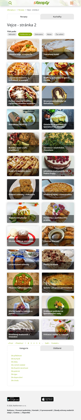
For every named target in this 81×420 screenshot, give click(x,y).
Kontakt (35, 410)
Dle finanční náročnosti (19, 368)
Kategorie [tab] (24, 348)
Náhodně (12, 34)
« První (10, 343)
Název (49, 34)
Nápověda (26, 413)
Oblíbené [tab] (57, 348)
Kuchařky (57, 16)
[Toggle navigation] (71, 3)
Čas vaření (59, 34)
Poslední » (55, 343)
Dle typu (14, 374)
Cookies (16, 413)
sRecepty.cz (11, 10)
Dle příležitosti (16, 356)
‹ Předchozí (19, 343)
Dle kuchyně (15, 359)
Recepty (21, 10)
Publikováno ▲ (25, 34)
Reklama (10, 410)
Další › (47, 343)
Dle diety (14, 362)
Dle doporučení (16, 377)
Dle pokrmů (15, 371)
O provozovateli (46, 410)
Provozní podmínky (23, 410)
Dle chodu (15, 380)
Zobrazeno (39, 34)
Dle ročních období (18, 365)
